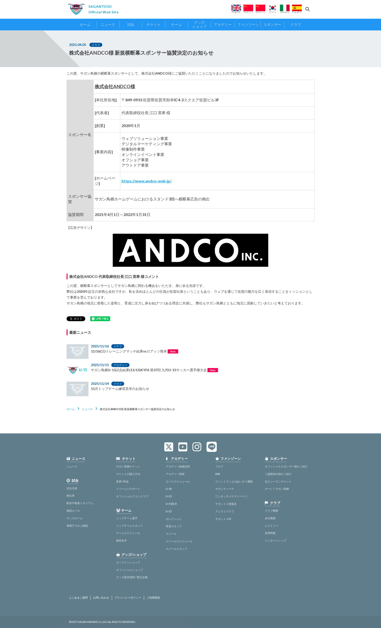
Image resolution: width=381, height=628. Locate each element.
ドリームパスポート (128, 488)
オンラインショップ (128, 562)
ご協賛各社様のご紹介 (278, 473)
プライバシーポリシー (127, 597)
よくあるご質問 (78, 597)
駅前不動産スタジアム (80, 503)
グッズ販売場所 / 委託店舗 (131, 577)
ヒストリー (271, 525)
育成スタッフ (174, 526)
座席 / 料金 (122, 481)
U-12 (169, 511)
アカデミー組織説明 (178, 466)
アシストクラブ (224, 511)
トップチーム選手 (127, 518)
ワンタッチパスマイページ (231, 496)
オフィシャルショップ (129, 569)
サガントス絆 (223, 518)
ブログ (219, 466)
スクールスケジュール (179, 541)
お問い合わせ (101, 597)
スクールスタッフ (176, 548)
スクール (171, 533)
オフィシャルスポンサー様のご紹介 (286, 466)
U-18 (169, 488)
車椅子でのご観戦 (77, 525)
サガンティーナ (224, 488)
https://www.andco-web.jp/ (146, 181)
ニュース (87, 409)
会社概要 (270, 518)
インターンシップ (275, 540)
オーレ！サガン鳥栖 (277, 488)
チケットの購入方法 (128, 473)
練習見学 (121, 540)
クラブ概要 (271, 510)
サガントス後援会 (226, 503)
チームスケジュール (128, 532)
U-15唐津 (171, 503)
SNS (217, 473)
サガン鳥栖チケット (128, 466)
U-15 (169, 496)
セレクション (174, 518)
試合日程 (72, 488)
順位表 (71, 495)
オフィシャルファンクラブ (132, 496)
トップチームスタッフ (129, 525)
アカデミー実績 (175, 473)
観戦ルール (73, 510)
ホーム (71, 409)
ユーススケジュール (178, 481)
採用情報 (270, 532)
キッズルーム (75, 518)
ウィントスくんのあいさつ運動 (234, 481)
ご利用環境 (153, 597)
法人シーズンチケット (278, 481)
